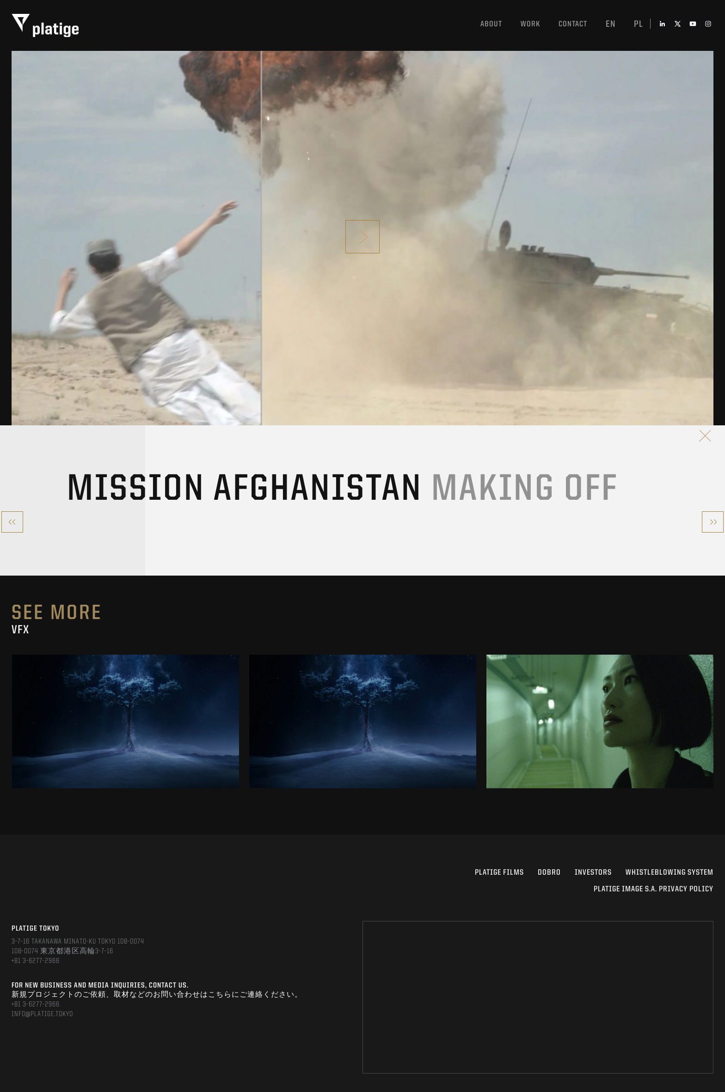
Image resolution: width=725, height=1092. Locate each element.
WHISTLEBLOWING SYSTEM (669, 873)
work (530, 24)
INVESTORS (593, 873)
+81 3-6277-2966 (36, 961)
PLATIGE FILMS (499, 873)
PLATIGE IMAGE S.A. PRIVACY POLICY (653, 889)
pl (638, 24)
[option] (125, 721)
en (610, 24)
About (491, 24)
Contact (573, 24)
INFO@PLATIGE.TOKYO (42, 1014)
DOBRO (549, 873)
